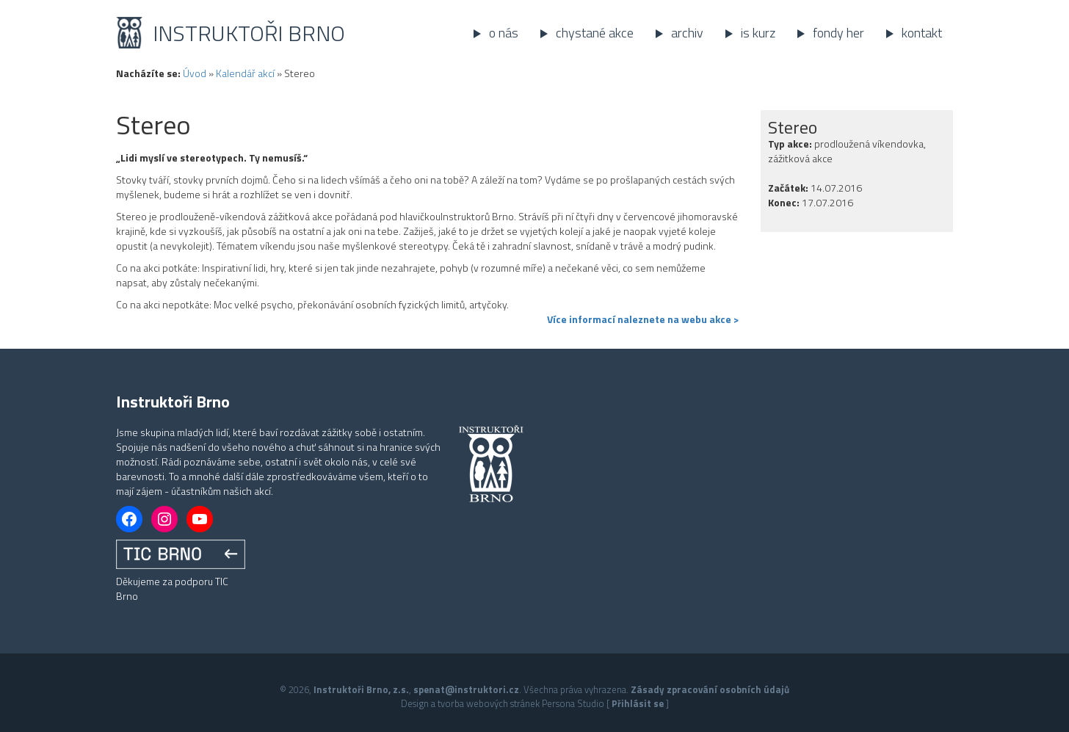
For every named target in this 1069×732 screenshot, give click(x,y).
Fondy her (838, 33)
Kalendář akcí (245, 73)
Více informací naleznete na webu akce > (643, 319)
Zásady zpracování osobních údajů (710, 689)
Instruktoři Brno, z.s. (361, 689)
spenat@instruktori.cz (466, 689)
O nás (503, 33)
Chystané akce (595, 33)
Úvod (194, 73)
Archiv (687, 33)
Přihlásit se (638, 703)
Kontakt (922, 33)
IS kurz (758, 33)
